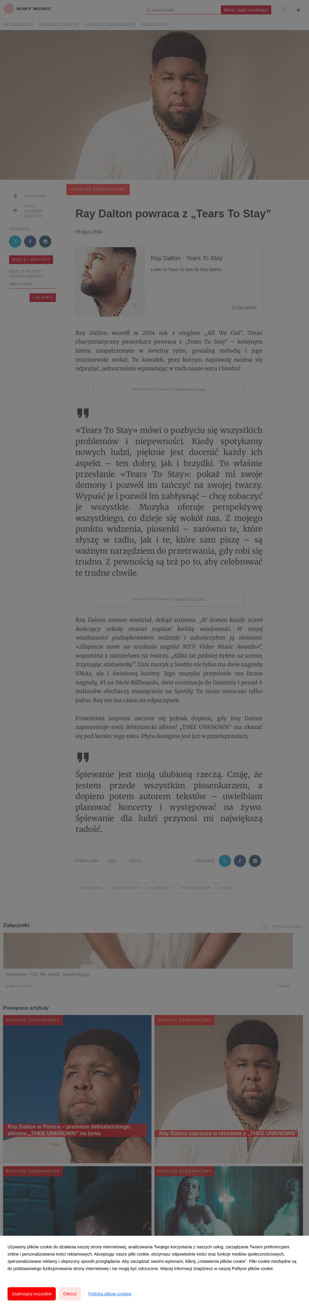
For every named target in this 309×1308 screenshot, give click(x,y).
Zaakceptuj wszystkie (32, 1293)
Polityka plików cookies (109, 1293)
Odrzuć (70, 1293)
